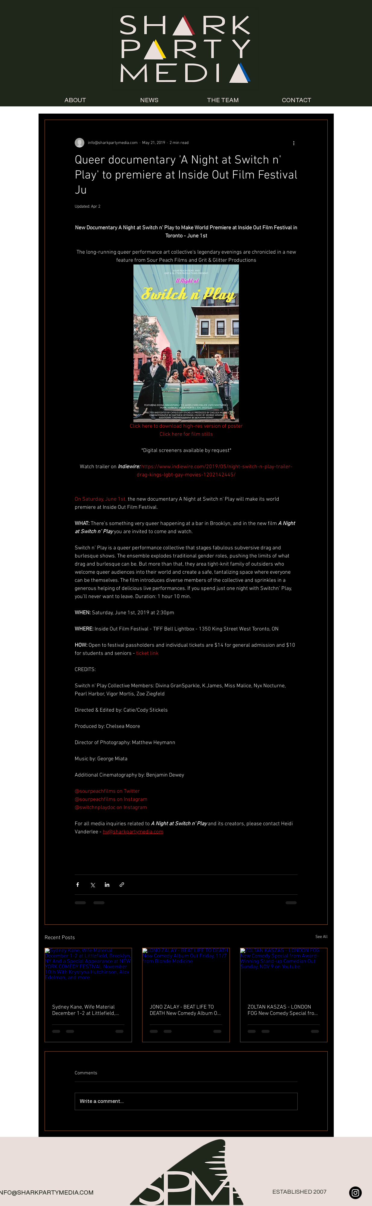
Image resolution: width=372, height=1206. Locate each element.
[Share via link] (122, 884)
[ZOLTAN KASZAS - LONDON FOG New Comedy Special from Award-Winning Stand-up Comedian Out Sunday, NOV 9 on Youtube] (283, 972)
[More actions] (294, 142)
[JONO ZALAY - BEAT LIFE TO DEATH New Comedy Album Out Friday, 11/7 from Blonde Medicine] (186, 972)
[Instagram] (355, 1192)
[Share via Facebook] (77, 884)
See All (321, 936)
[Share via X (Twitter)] (92, 884)
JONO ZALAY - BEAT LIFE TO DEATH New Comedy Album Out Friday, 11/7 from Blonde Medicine (186, 1010)
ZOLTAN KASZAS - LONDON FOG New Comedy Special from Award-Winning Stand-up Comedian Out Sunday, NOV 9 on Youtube (283, 1010)
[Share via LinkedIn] (107, 884)
